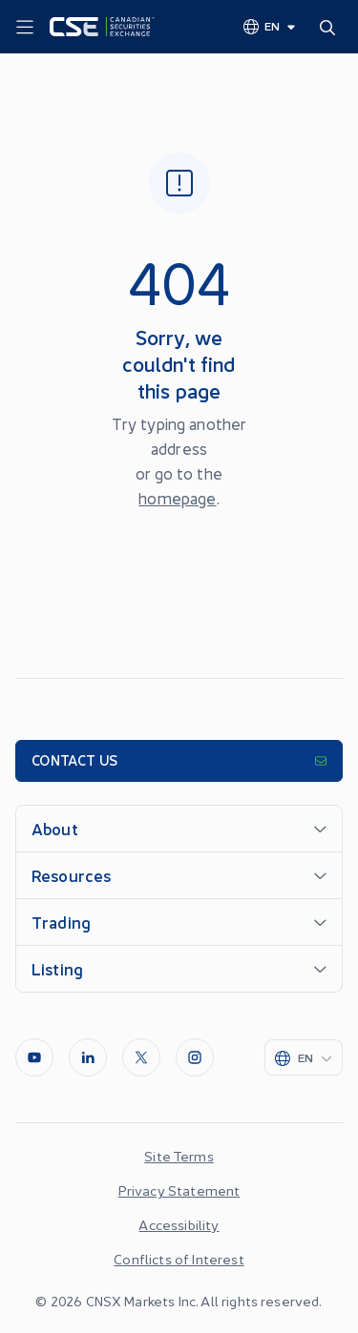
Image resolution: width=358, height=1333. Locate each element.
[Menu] (24, 27)
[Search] (331, 26)
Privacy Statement (179, 1190)
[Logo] (102, 26)
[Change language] (270, 25)
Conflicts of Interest (178, 1258)
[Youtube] (34, 1057)
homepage (177, 497)
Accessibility (178, 1224)
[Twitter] (141, 1057)
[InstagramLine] (195, 1057)
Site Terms (179, 1155)
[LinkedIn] (88, 1057)
